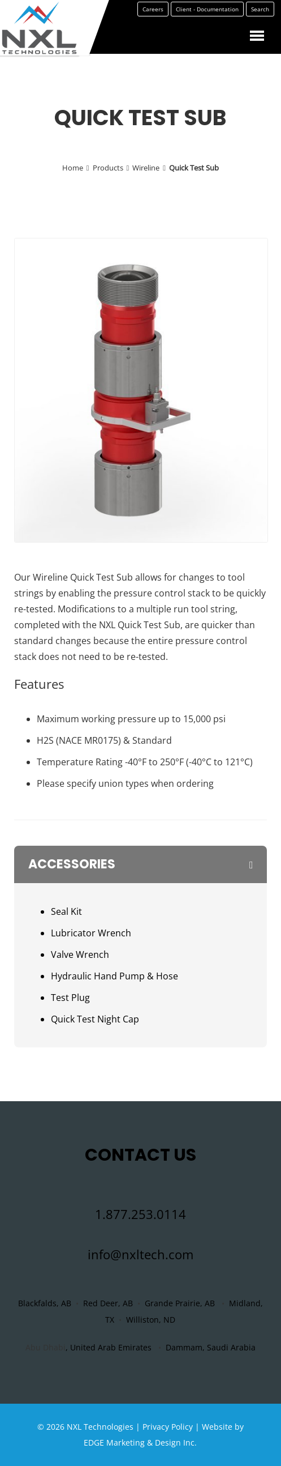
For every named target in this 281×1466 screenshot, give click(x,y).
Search (260, 17)
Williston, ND (150, 1319)
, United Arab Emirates (109, 1347)
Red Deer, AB (108, 1303)
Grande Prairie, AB (180, 1303)
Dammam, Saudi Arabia (211, 1347)
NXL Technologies (100, 1426)
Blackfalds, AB (44, 1303)
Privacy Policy (167, 1426)
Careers (152, 17)
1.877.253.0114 (140, 1213)
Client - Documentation (207, 17)
